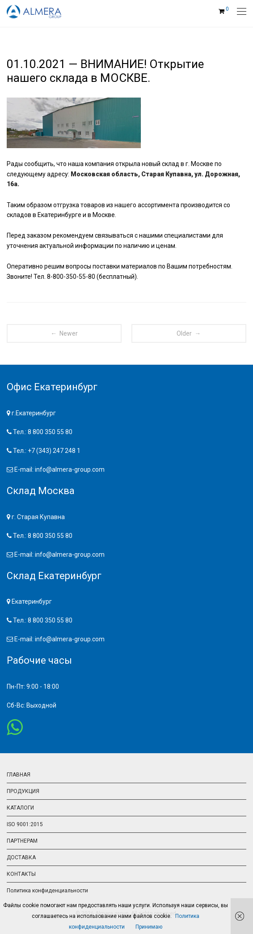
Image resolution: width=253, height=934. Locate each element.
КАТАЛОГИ (20, 808)
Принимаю (148, 927)
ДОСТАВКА (21, 857)
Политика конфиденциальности (47, 890)
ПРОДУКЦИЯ (23, 791)
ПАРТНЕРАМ (22, 841)
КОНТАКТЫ (21, 874)
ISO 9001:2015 (25, 824)
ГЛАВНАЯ (18, 775)
